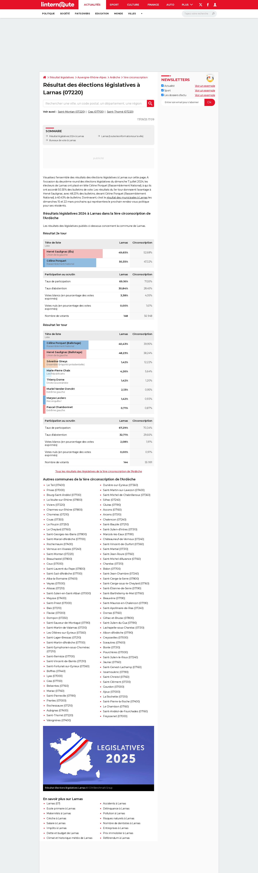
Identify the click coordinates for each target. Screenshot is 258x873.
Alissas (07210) (55, 588)
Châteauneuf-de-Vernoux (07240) (123, 539)
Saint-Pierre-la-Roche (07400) (121, 701)
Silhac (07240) (111, 499)
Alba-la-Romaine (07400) (62, 578)
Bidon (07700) (112, 568)
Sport (114, 4)
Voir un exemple (205, 85)
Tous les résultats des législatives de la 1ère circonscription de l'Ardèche (98, 471)
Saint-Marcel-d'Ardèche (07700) (66, 539)
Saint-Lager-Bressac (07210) (64, 637)
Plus (187, 4)
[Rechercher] (199, 13)
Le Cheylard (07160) (59, 529)
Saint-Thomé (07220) (120, 111)
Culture (133, 4)
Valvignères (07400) (59, 720)
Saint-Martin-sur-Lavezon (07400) (123, 490)
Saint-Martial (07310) (115, 549)
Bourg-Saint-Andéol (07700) (64, 495)
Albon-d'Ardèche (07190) (118, 632)
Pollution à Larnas (114, 813)
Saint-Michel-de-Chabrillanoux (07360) (126, 495)
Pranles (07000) (56, 700)
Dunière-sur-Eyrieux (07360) (120, 485)
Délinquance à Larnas (116, 808)
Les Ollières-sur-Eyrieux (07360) (66, 632)
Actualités (92, 4)
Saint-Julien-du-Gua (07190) (120, 622)
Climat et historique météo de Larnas (69, 838)
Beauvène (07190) (114, 598)
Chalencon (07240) (114, 519)
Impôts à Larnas (57, 828)
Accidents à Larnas (114, 803)
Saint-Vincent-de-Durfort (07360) (123, 544)
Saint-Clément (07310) (117, 682)
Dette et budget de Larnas (63, 833)
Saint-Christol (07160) (116, 677)
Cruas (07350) (55, 519)
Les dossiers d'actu (173, 95)
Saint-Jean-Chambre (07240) (121, 573)
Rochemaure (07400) (60, 544)
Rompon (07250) (57, 618)
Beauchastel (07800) (59, 559)
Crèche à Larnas (56, 818)
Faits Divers (82, 13)
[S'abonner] (188, 102)
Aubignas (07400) (57, 710)
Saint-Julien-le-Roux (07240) (120, 657)
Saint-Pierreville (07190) (61, 695)
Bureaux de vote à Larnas (62, 140)
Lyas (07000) (54, 676)
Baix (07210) (54, 608)
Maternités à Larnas (59, 813)
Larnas (104, 136)
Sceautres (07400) (114, 642)
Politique (48, 13)
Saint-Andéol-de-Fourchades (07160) (125, 711)
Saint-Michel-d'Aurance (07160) (122, 559)
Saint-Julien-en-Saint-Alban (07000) (69, 593)
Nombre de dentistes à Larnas (121, 823)
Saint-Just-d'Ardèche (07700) (64, 573)
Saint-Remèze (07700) (61, 656)
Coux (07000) (55, 563)
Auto (170, 4)
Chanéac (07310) (113, 563)
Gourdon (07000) (113, 686)
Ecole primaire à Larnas (61, 808)
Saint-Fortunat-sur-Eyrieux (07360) (68, 666)
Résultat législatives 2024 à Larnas (66, 136)
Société (65, 13)
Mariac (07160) (55, 691)
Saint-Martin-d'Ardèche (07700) (66, 642)
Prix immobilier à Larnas (118, 833)
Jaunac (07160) (112, 662)
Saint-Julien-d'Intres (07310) (120, 529)
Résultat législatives (62, 77)
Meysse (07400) (56, 598)
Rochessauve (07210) (60, 705)
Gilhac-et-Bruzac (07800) (118, 618)
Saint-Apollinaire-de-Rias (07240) (123, 608)
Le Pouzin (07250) (58, 524)
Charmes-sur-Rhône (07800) (64, 509)
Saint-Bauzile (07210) (116, 524)
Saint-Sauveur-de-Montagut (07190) (68, 622)
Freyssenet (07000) (115, 716)
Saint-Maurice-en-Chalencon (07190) (125, 603)
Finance (153, 4)
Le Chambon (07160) (116, 706)
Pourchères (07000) (115, 652)
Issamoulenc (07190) (115, 672)
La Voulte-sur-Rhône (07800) (64, 499)
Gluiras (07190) (112, 504)
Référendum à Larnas (116, 838)
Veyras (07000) (56, 583)
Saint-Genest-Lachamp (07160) (122, 667)
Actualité (168, 85)
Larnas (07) (53, 803)
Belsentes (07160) (58, 685)
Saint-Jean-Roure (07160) (118, 554)
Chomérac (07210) (58, 514)
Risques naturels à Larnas (118, 818)
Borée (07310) (111, 647)
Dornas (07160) (112, 613)
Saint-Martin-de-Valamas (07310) (67, 627)
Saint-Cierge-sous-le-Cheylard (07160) (126, 583)
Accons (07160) (112, 509)
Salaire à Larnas (56, 823)
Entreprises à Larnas (115, 828)
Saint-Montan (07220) (71, 111)
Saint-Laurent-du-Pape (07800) (66, 568)
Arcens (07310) (112, 514)
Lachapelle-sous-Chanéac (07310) (123, 627)
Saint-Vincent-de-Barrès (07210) (66, 661)
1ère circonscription (135, 77)
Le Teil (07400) (56, 485)
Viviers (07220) (56, 504)
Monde (118, 13)
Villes (132, 13)
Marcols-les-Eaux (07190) (118, 534)
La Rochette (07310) (115, 696)
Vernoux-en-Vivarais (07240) (64, 549)
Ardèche (115, 77)
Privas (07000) (55, 490)
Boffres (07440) (56, 671)
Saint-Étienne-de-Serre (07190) (122, 588)
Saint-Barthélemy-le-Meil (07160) (123, 593)
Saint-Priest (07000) (59, 603)
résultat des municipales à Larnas (127, 197)
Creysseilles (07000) (115, 637)
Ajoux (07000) (111, 691)
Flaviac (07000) (56, 613)
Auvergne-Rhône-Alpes (91, 77)
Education (102, 13)
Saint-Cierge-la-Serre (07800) (121, 578)
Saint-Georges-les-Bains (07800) (67, 534)
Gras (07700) (96, 111)
